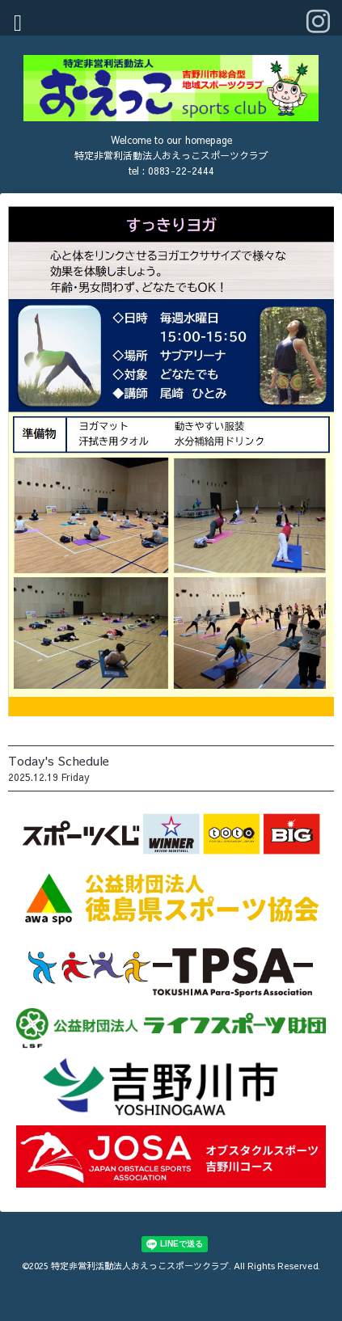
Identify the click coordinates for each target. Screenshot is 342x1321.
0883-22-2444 (181, 170)
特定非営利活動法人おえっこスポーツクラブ (140, 1266)
